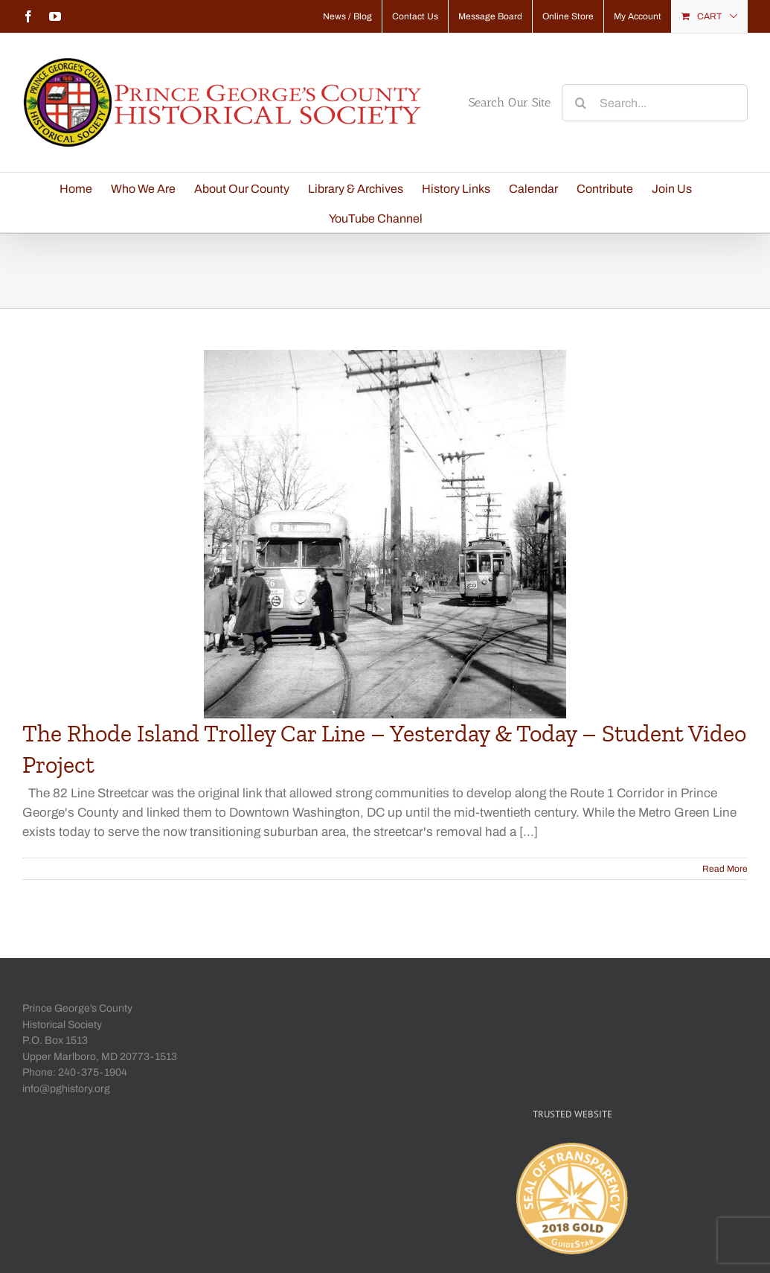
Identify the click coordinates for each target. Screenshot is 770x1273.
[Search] (580, 102)
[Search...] (655, 102)
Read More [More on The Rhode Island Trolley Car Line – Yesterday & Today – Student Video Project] (725, 869)
